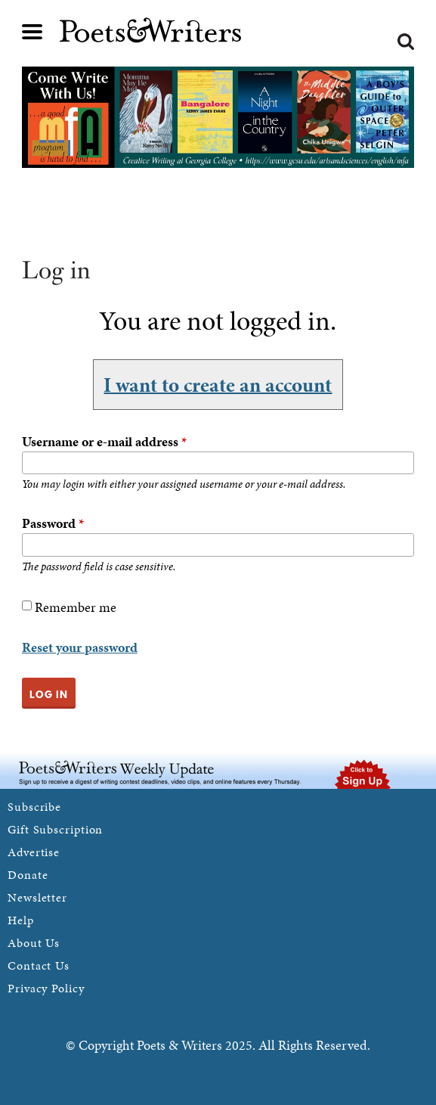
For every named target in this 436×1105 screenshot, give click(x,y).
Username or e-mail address (104, 441)
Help (21, 920)
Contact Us (39, 965)
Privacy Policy (46, 988)
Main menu (32, 31)
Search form (405, 41)
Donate (28, 874)
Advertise (34, 852)
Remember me (75, 607)
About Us (34, 942)
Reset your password (80, 647)
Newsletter (37, 897)
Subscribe (34, 806)
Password (53, 523)
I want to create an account (218, 384)
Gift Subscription (55, 829)
